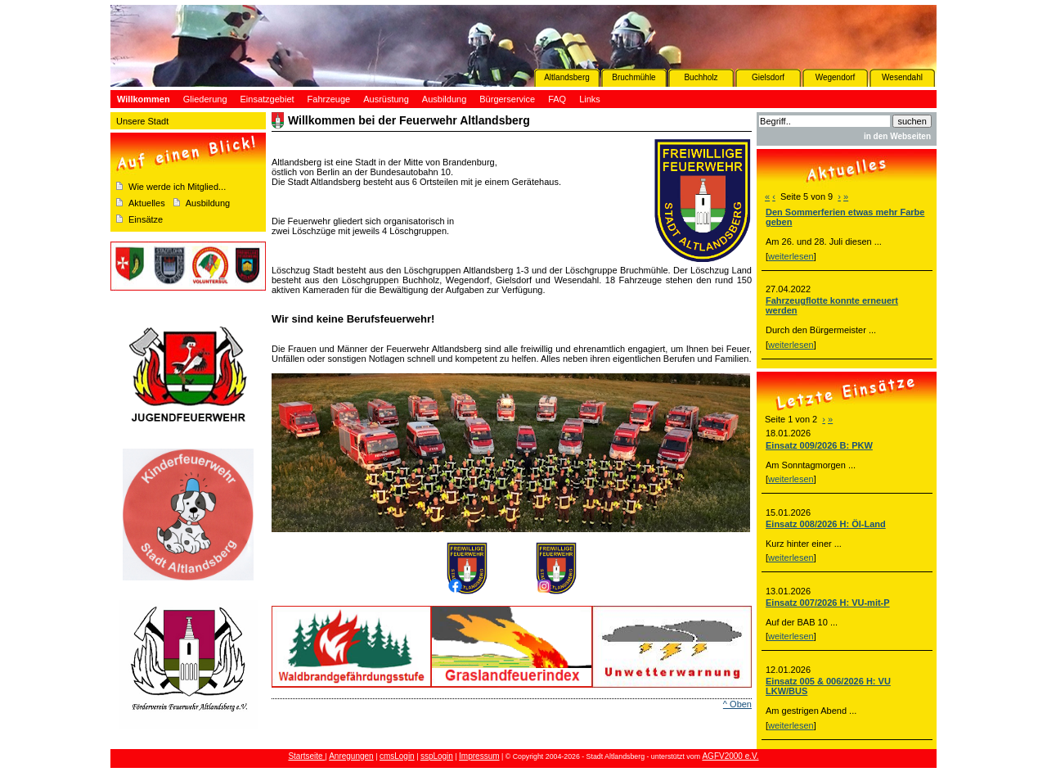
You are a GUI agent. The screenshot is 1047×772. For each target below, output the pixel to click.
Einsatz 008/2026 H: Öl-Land (826, 524)
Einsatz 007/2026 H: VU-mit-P (828, 602)
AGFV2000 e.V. (730, 756)
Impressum (479, 756)
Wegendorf (836, 77)
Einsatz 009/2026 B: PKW (819, 445)
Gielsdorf (768, 77)
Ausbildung (208, 203)
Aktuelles (146, 203)
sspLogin (436, 756)
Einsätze (145, 219)
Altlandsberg (567, 77)
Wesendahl (902, 77)
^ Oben (737, 704)
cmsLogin (397, 756)
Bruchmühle (633, 77)
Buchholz (700, 77)
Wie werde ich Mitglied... (177, 187)
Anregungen (351, 756)
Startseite (306, 756)
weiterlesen (791, 256)
